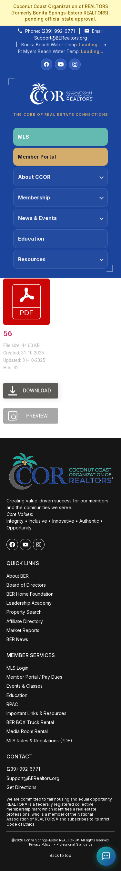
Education (31, 238)
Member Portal (37, 156)
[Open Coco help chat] (106, 856)
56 (7, 333)
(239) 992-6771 (58, 31)
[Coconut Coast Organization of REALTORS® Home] (60, 95)
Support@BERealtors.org (60, 38)
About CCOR (61, 177)
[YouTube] (60, 64)
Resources (61, 259)
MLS (23, 136)
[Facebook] (46, 64)
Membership (61, 197)
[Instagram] (75, 64)
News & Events (61, 218)
